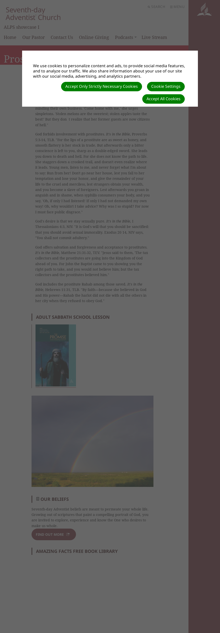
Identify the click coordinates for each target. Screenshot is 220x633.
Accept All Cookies (164, 98)
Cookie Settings (166, 86)
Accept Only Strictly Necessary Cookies (101, 86)
